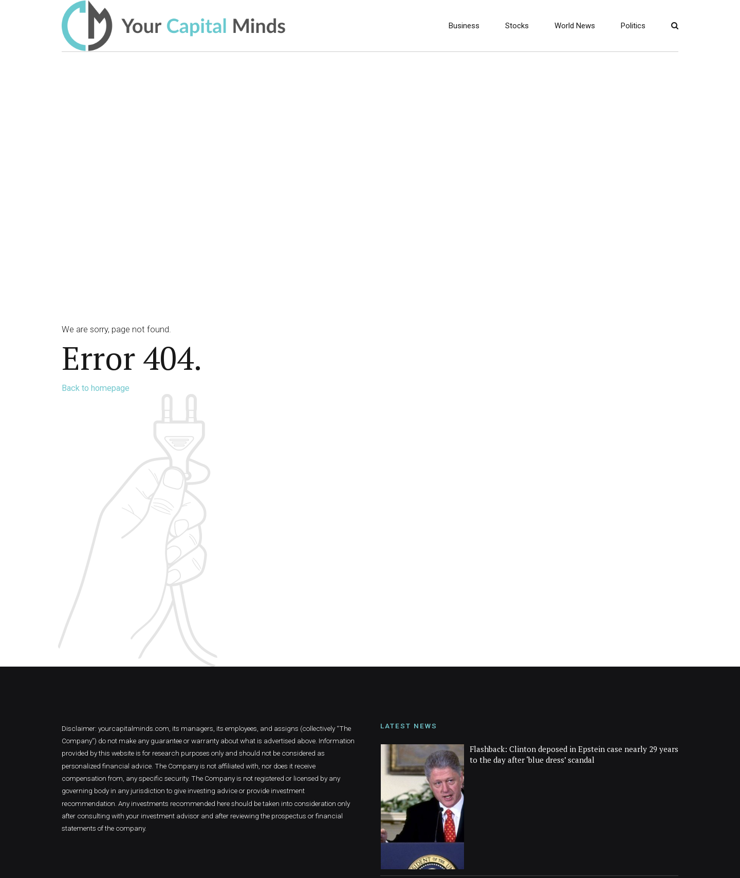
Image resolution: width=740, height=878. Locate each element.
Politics (633, 25)
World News (574, 25)
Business (464, 25)
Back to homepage (96, 388)
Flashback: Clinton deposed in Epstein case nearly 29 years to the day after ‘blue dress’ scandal (574, 754)
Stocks (517, 25)
